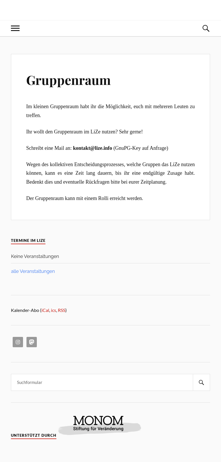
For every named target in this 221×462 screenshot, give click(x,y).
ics (53, 310)
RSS (61, 310)
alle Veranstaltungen (33, 271)
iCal (45, 310)
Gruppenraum (68, 79)
